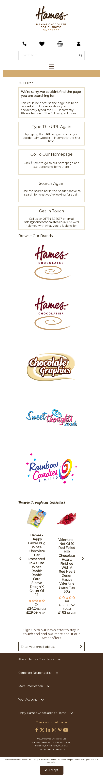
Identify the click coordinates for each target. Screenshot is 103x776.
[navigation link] (24, 44)
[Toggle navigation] (51, 66)
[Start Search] (81, 55)
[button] (37, 602)
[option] (37, 561)
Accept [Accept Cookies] (51, 770)
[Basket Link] (42, 44)
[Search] (47, 55)
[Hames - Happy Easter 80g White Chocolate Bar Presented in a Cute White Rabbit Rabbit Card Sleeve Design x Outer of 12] (37, 518)
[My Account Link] (79, 44)
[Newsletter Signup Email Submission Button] (81, 646)
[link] (36, 730)
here (35, 162)
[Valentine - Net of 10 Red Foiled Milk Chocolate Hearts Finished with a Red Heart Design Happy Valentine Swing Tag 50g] (67, 518)
